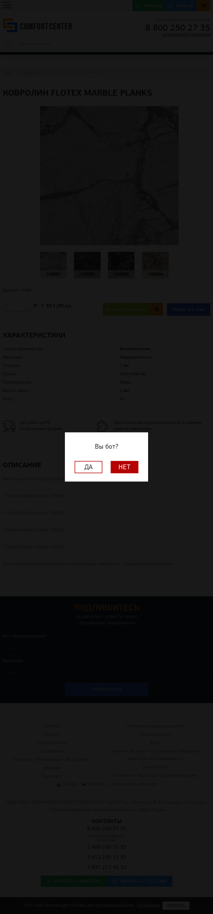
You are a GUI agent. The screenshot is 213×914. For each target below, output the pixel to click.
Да (88, 467)
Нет (124, 467)
